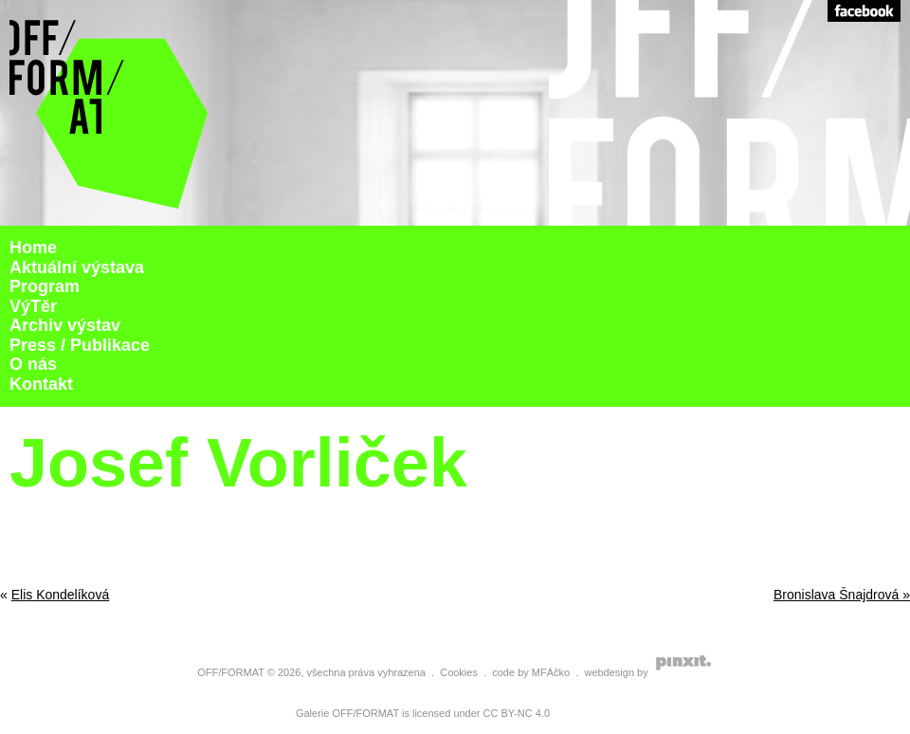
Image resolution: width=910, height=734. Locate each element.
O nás (33, 364)
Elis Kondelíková (60, 594)
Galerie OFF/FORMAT (347, 713)
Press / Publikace (79, 345)
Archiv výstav (64, 325)
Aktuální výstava (76, 267)
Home (33, 247)
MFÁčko (551, 672)
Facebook (864, 11)
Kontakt (41, 384)
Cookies (459, 672)
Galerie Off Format (109, 113)
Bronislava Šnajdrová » (842, 594)
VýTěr (33, 306)
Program (44, 286)
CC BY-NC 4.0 (517, 713)
